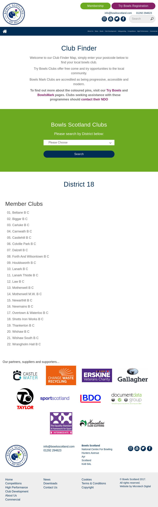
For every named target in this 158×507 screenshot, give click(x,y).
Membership (95, 5)
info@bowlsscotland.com (118, 13)
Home (9, 479)
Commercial (153, 31)
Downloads (50, 483)
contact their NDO (94, 99)
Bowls (101, 31)
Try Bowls (113, 90)
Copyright (88, 487)
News (96, 31)
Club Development (110, 31)
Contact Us (50, 487)
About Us (90, 31)
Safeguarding (122, 31)
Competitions (131, 31)
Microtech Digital (142, 486)
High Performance (142, 31)
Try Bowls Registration (133, 5)
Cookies (87, 479)
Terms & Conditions (94, 483)
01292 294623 (144, 13)
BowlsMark (45, 95)
